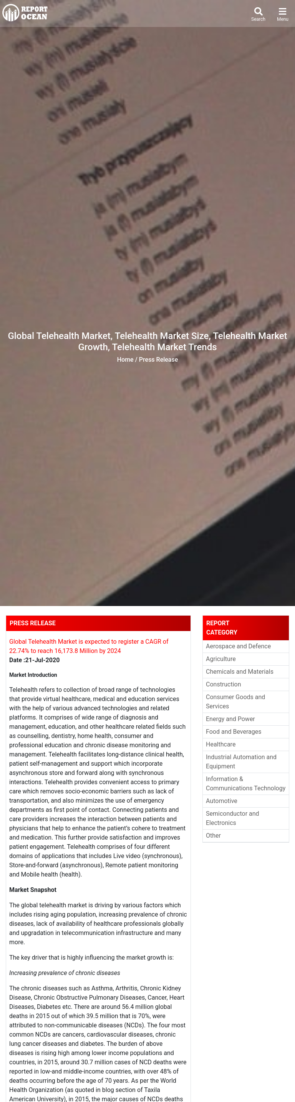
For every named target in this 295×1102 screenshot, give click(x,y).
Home (125, 359)
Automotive (221, 801)
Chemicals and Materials (239, 671)
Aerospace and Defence (238, 646)
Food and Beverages (233, 731)
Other (213, 835)
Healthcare (220, 744)
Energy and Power (230, 719)
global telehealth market (54, 905)
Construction (223, 684)
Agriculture (221, 659)
